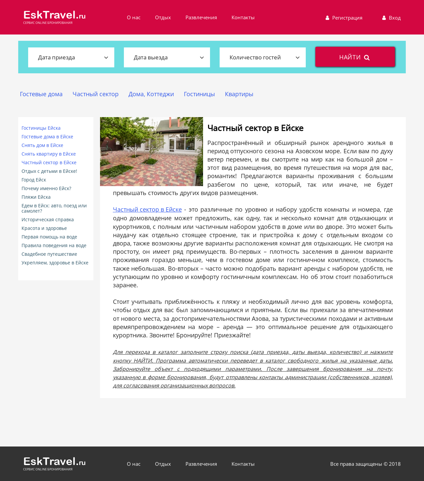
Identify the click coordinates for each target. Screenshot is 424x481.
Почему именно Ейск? (46, 188)
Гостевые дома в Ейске (47, 136)
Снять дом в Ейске (42, 145)
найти (355, 57)
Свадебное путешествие (49, 254)
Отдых (163, 17)
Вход (391, 17)
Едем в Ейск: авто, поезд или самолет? (54, 208)
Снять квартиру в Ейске (49, 154)
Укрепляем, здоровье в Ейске (55, 262)
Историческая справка (48, 219)
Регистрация (343, 17)
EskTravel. (54, 14)
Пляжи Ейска (36, 197)
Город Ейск (34, 179)
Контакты (243, 17)
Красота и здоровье (44, 228)
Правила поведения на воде (54, 245)
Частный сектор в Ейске (49, 162)
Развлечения (201, 17)
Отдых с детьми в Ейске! (49, 171)
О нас (133, 17)
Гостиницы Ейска (41, 128)
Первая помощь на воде (49, 237)
